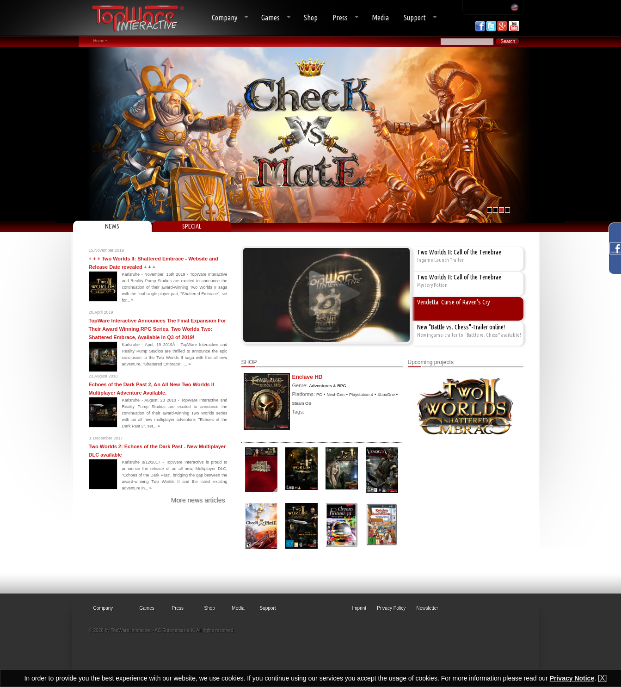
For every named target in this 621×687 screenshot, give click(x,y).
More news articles (198, 500)
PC (319, 394)
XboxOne (387, 394)
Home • (100, 40)
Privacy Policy (391, 608)
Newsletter (427, 608)
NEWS (112, 226)
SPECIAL (191, 226)
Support (416, 17)
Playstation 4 (361, 394)
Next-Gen (336, 394)
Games (272, 17)
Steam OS (302, 403)
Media (380, 17)
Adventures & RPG (327, 386)
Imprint (359, 608)
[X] (602, 678)
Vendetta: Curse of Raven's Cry (453, 302)
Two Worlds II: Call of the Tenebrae (459, 252)
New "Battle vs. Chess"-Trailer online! (461, 327)
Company (226, 17)
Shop (311, 17)
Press (342, 17)
